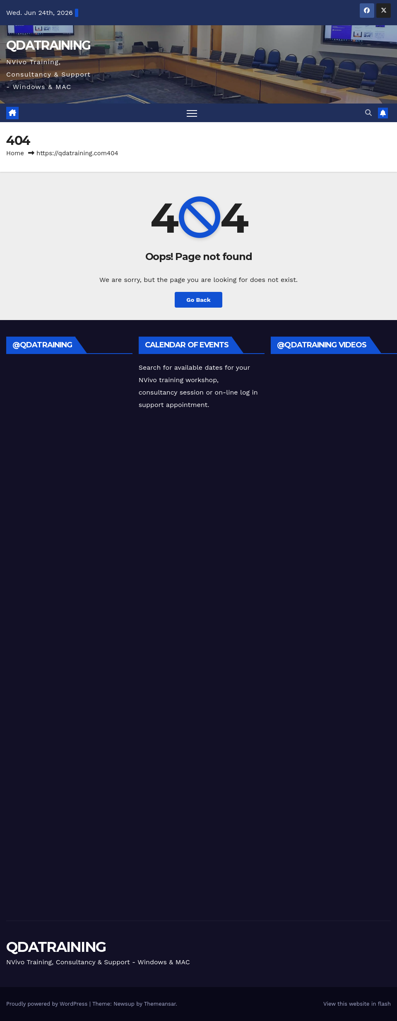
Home (15, 153)
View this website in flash (357, 1004)
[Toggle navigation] (192, 112)
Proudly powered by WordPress (47, 1004)
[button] (368, 113)
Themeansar (160, 1004)
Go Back (198, 299)
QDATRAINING (48, 45)
